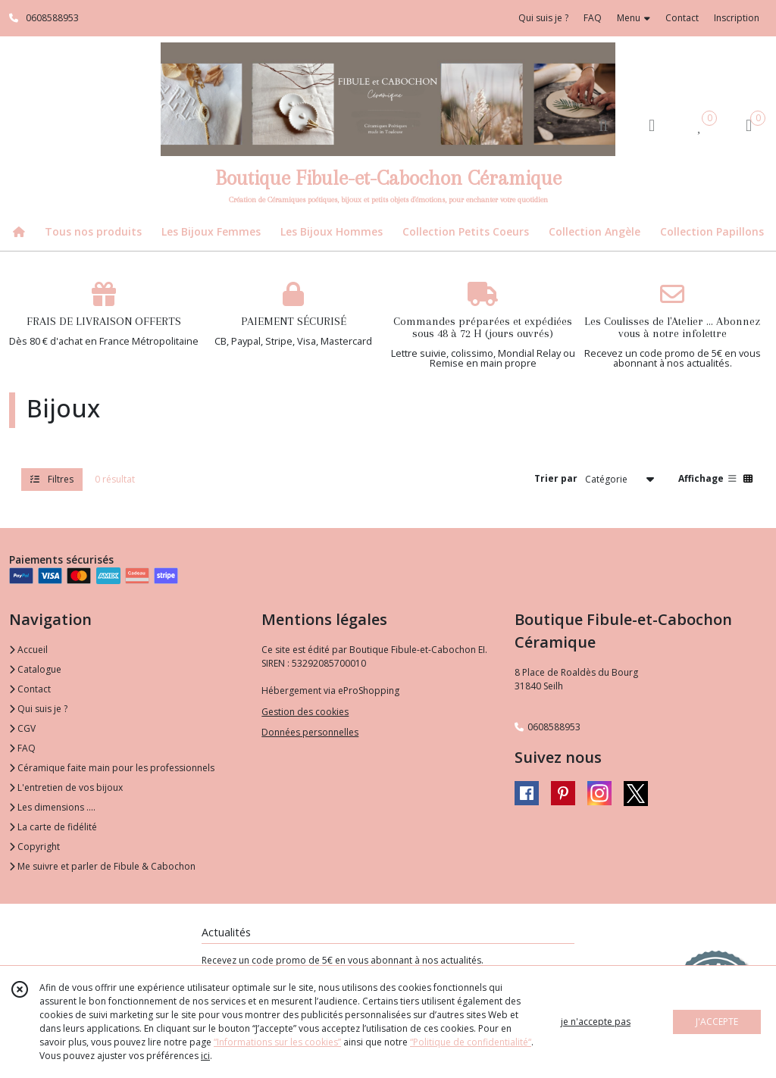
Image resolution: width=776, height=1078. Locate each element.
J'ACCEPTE (717, 1021)
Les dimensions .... (52, 807)
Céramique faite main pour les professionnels (111, 767)
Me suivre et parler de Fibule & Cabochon (102, 866)
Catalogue (35, 669)
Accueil (28, 649)
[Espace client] (652, 124)
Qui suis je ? (38, 708)
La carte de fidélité (53, 826)
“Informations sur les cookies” (277, 1042)
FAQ (22, 748)
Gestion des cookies (305, 711)
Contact (682, 17)
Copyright (34, 846)
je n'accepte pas (595, 1021)
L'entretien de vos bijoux (66, 787)
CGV (22, 728)
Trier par (555, 478)
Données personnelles (309, 732)
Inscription (736, 17)
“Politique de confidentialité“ (470, 1042)
